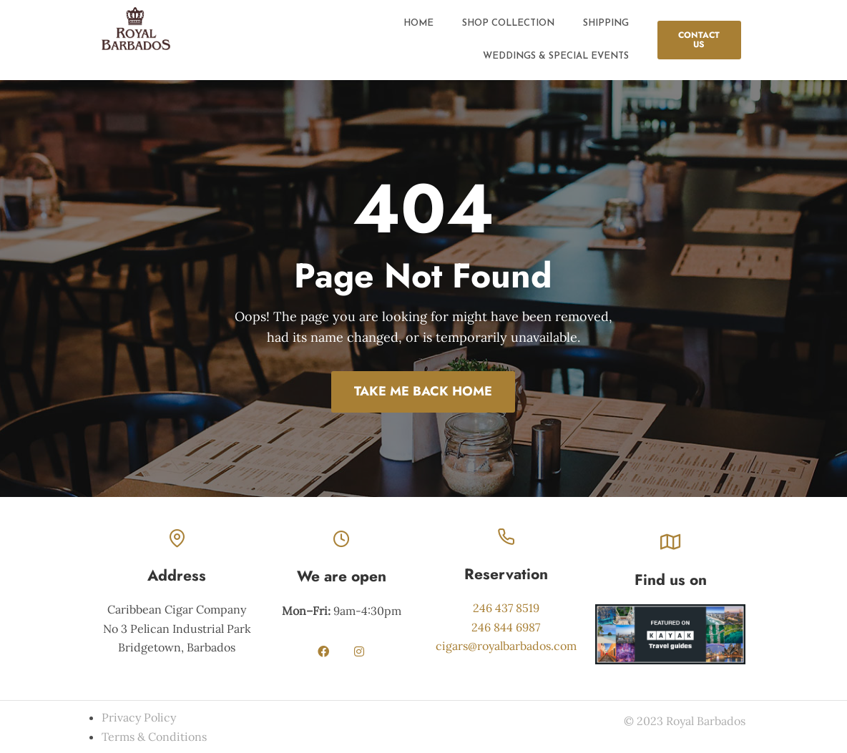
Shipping (606, 23)
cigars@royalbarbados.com (506, 646)
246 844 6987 (505, 627)
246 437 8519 (506, 608)
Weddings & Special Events (556, 56)
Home (418, 23)
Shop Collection (508, 23)
